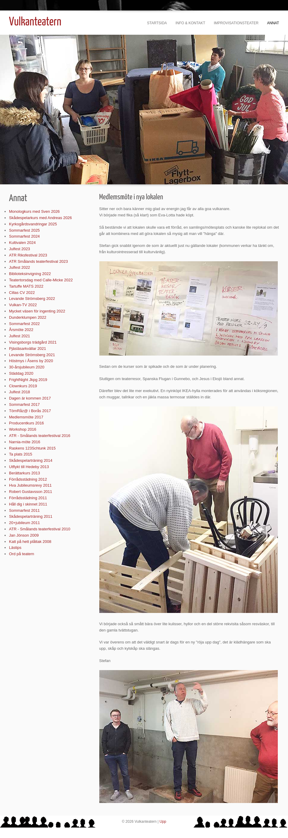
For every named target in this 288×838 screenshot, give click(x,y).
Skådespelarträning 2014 (30, 460)
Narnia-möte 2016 (24, 442)
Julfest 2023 (19, 249)
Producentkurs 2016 (26, 423)
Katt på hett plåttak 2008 (30, 541)
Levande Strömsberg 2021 (32, 355)
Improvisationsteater (236, 23)
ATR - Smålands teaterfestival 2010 (39, 529)
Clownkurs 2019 (23, 386)
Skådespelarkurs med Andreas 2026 (40, 217)
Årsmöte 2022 (21, 329)
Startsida (157, 23)
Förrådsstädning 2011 (28, 498)
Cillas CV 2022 (22, 292)
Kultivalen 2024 (22, 242)
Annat (273, 23)
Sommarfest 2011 (24, 510)
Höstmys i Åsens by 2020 (31, 361)
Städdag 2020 (21, 373)
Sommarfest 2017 (24, 404)
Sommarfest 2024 (24, 236)
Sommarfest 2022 (24, 323)
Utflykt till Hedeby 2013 (29, 466)
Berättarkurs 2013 (24, 473)
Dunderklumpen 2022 (27, 317)
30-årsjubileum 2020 (26, 367)
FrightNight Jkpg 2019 (28, 379)
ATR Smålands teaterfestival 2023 (38, 261)
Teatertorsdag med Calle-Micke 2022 (41, 280)
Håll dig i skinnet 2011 (28, 504)
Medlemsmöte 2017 (26, 417)
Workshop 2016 (22, 429)
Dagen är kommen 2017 (30, 398)
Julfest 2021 (19, 336)
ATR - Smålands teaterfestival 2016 (39, 435)
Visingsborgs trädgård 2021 (33, 342)
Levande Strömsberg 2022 (32, 298)
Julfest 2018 (19, 392)
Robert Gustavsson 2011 (30, 491)
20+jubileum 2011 (24, 522)
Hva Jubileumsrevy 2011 (30, 485)
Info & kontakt (190, 23)
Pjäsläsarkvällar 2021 (27, 348)
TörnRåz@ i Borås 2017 (30, 411)
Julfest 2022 (19, 267)
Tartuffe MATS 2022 (26, 286)
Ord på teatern (21, 554)
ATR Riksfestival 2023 (28, 255)
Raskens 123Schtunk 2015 (32, 448)
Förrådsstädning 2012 (28, 479)
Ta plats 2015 (20, 454)
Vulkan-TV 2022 (23, 305)
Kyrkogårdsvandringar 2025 (33, 224)
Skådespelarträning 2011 (30, 516)
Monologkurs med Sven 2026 (34, 211)
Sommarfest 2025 (24, 230)
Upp (163, 821)
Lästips (15, 547)
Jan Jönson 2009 (24, 535)
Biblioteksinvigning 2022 (30, 273)
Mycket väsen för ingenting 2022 (37, 311)
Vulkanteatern (35, 22)
